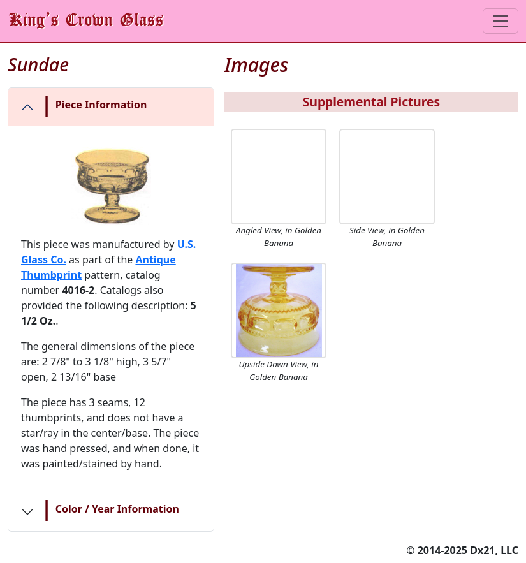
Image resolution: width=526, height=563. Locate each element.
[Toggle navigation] (500, 21)
